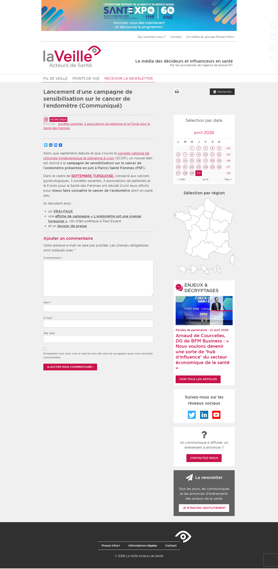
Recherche (224, 92)
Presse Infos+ (111, 546)
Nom (47, 303)
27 (178, 173)
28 (185, 173)
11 (212, 155)
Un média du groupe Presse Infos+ (210, 37)
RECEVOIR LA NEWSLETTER (129, 78)
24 (205, 167)
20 (178, 167)
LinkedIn (204, 415)
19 (219, 161)
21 (185, 167)
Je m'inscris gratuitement (204, 508)
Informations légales (142, 546)
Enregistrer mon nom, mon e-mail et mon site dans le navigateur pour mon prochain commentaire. (98, 356)
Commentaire (53, 258)
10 (205, 155)
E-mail (48, 318)
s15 (228, 155)
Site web (49, 333)
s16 (228, 161)
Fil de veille (55, 78)
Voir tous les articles (198, 379)
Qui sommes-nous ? (152, 37)
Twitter (192, 415)
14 (185, 161)
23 (198, 167)
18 (212, 161)
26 (219, 167)
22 (192, 167)
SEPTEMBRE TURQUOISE (92, 176)
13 (178, 161)
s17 (228, 167)
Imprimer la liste (177, 92)
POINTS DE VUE (86, 78)
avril (205, 180)
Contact (176, 37)
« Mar (181, 180)
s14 (227, 148)
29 (192, 173)
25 (212, 167)
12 (219, 155)
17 (205, 161)
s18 (228, 173)
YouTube (216, 415)
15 (191, 161)
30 (198, 173)
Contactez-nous (204, 458)
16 (198, 161)
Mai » (228, 180)
